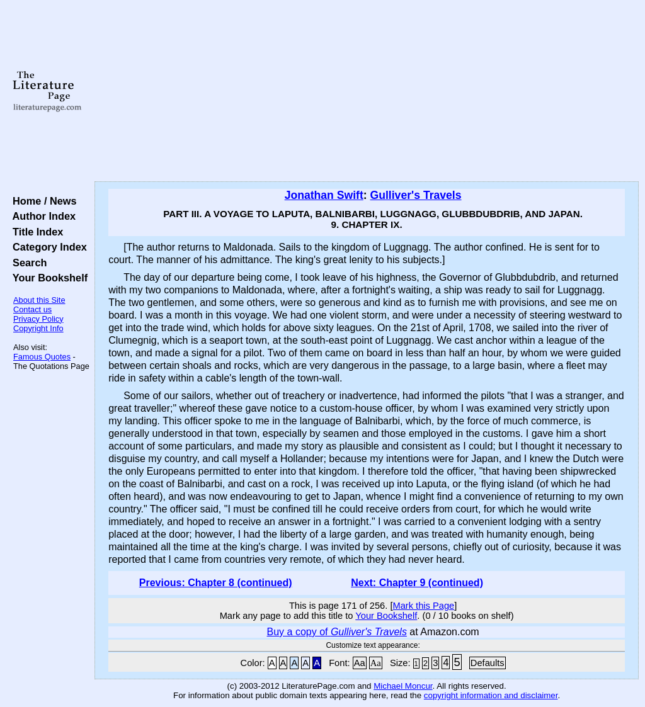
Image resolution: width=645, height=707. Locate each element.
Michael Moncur (403, 686)
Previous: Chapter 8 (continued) (215, 582)
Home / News (42, 200)
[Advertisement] (366, 91)
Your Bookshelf (47, 277)
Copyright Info (38, 328)
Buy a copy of (337, 631)
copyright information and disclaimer (491, 695)
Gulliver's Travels (416, 195)
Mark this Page (423, 606)
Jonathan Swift (324, 195)
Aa (359, 663)
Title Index (35, 231)
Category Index (47, 246)
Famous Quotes (42, 356)
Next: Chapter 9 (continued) (417, 582)
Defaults (488, 663)
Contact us (32, 309)
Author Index (41, 216)
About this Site (39, 300)
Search (27, 262)
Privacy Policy (38, 319)
